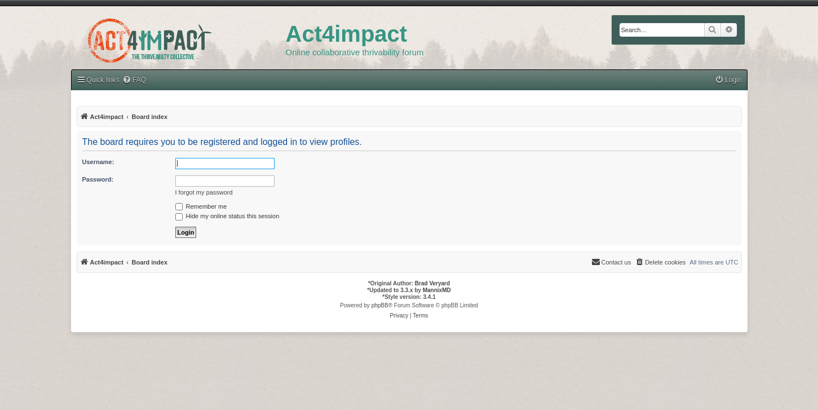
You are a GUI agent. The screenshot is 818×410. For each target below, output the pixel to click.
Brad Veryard (432, 283)
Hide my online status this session (227, 216)
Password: (98, 179)
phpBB (380, 305)
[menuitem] (728, 80)
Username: (98, 161)
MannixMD (437, 290)
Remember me (201, 206)
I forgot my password (204, 192)
